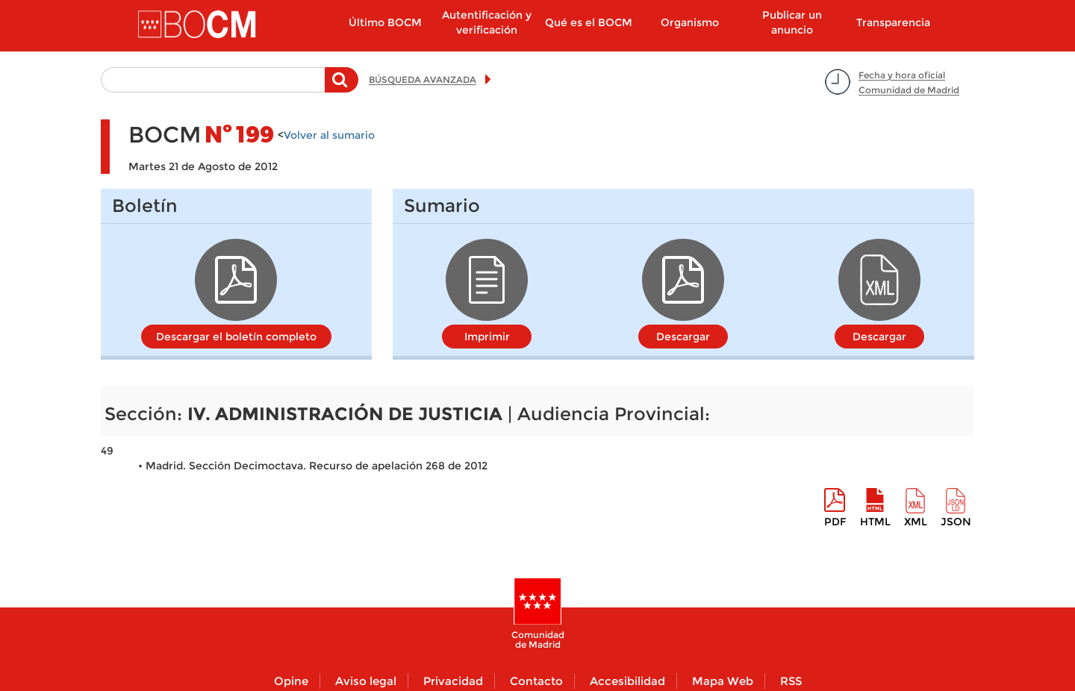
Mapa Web (722, 681)
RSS (791, 681)
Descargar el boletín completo (236, 336)
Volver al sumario (329, 135)
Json (956, 521)
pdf (835, 521)
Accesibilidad (627, 681)
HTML (875, 521)
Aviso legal (365, 681)
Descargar (683, 336)
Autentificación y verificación (487, 22)
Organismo (690, 22)
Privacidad (453, 681)
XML (915, 521)
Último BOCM (385, 22)
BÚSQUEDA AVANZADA (422, 79)
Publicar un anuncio (792, 22)
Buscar (341, 87)
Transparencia (893, 22)
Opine (291, 681)
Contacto (536, 681)
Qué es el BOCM (588, 22)
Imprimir (487, 336)
